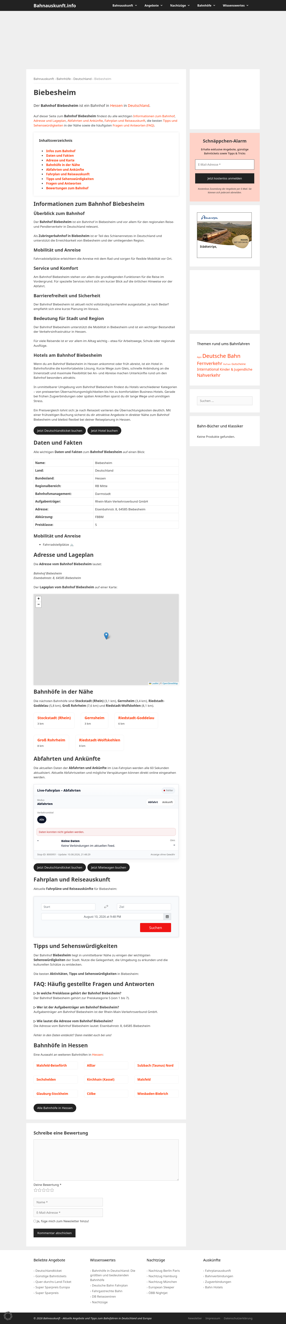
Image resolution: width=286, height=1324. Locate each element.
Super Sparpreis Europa (52, 1287)
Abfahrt (153, 802)
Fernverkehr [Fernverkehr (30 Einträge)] (209, 363)
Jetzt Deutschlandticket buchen (59, 430)
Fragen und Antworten (63, 183)
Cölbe (91, 1094)
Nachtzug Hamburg (162, 1276)
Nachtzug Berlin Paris (164, 1270)
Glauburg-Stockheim (52, 1094)
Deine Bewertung (47, 1185)
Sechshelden (46, 1079)
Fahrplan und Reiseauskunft (125, 120)
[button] (106, 636)
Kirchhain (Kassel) (101, 1079)
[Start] (68, 906)
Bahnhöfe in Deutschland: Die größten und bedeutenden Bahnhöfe (112, 1275)
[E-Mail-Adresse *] (224, 164)
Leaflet (153, 683)
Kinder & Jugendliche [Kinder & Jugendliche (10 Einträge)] (236, 369)
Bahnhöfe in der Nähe (63, 165)
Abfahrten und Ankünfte (85, 120)
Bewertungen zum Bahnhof (67, 188)
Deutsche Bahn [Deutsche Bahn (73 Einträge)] (221, 355)
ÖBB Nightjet (157, 1293)
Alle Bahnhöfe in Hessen (55, 1108)
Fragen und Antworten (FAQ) (133, 125)
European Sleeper (161, 1287)
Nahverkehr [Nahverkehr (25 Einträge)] (209, 375)
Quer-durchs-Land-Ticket (53, 1282)
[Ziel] (144, 906)
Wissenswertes (237, 5)
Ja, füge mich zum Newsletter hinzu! (61, 1221)
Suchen (155, 927)
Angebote (156, 5)
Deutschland (82, 79)
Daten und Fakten (60, 155)
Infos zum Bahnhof (60, 151)
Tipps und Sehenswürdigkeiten (70, 179)
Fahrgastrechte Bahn (107, 1291)
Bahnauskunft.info (55, 5)
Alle (41, 819)
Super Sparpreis (47, 1293)
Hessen (116, 105)
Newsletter (195, 1318)
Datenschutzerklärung (238, 1318)
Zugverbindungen (218, 1282)
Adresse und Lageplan (50, 120)
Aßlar (91, 1065)
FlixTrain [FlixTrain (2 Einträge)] (227, 364)
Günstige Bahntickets (50, 1276)
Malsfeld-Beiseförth (51, 1065)
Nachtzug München (162, 1282)
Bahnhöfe (208, 5)
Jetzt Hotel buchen (104, 430)
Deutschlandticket (48, 1270)
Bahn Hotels (214, 1287)
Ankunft (167, 802)
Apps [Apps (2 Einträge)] (199, 357)
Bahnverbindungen (219, 1276)
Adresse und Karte (60, 160)
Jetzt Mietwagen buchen (108, 867)
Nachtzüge (182, 5)
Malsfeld (143, 1079)
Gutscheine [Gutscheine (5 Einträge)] (238, 364)
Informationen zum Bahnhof (154, 116)
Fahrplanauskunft (218, 1270)
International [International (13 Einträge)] (208, 369)
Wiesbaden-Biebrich (152, 1094)
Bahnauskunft (127, 5)
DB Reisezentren (104, 1296)
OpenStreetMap (170, 683)
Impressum (213, 1318)
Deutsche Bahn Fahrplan (110, 1285)
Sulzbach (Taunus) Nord (155, 1065)
